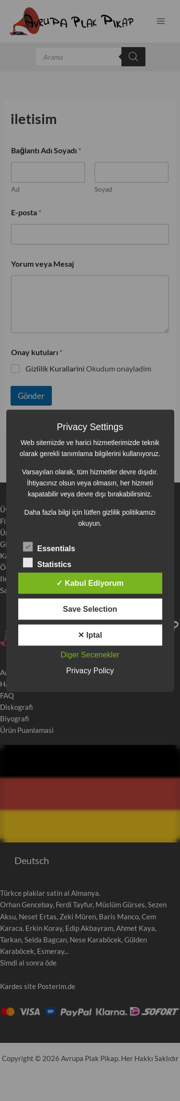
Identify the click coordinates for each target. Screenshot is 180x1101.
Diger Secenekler (90, 654)
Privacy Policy (90, 670)
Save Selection (90, 609)
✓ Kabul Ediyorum (89, 583)
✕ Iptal (90, 635)
